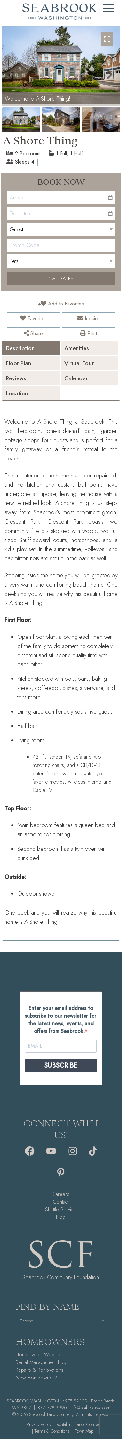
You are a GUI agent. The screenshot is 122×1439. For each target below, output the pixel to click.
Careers (60, 1194)
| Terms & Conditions (50, 1431)
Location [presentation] (17, 393)
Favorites (33, 318)
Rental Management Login (43, 1362)
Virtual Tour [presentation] (79, 363)
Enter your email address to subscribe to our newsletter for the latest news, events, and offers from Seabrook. (60, 1019)
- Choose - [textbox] (26, 1321)
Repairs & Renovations (39, 1370)
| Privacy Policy (37, 1424)
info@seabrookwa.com (90, 1407)
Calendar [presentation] (76, 378)
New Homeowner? (36, 1377)
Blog (61, 1217)
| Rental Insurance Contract (77, 1424)
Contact (61, 1202)
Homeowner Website (38, 1354)
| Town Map (83, 1431)
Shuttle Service (60, 1209)
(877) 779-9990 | (52, 1407)
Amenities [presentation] (76, 348)
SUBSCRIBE (60, 1065)
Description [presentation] (20, 348)
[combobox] (61, 1320)
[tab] (31, 348)
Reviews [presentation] (16, 378)
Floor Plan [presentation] (18, 363)
